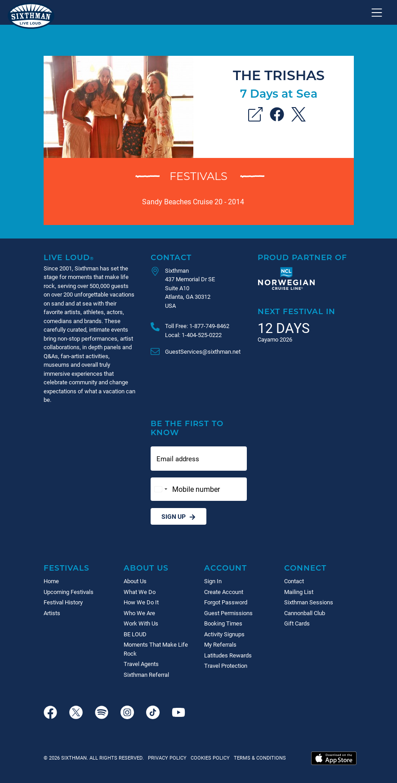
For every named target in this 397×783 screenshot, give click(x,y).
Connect (305, 567)
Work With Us (141, 623)
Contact (171, 257)
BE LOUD (135, 634)
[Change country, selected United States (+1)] (160, 489)
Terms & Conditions (258, 757)
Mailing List (298, 592)
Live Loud (69, 257)
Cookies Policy (209, 757)
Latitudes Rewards (228, 655)
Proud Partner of (302, 257)
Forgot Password (225, 602)
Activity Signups (224, 634)
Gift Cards (297, 623)
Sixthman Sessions (308, 602)
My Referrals (220, 644)
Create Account (223, 592)
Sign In (213, 581)
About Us (146, 567)
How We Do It (141, 602)
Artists (52, 613)
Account (225, 567)
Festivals (198, 176)
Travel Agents (141, 664)
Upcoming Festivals (69, 592)
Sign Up (178, 516)
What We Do (140, 592)
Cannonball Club (304, 613)
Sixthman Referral (146, 674)
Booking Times (223, 623)
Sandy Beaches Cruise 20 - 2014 (193, 201)
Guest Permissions (228, 613)
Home (51, 581)
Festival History (63, 602)
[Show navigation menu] (377, 12)
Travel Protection (225, 666)
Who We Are (139, 613)
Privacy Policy (167, 757)
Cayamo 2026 (275, 339)
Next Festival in (296, 311)
